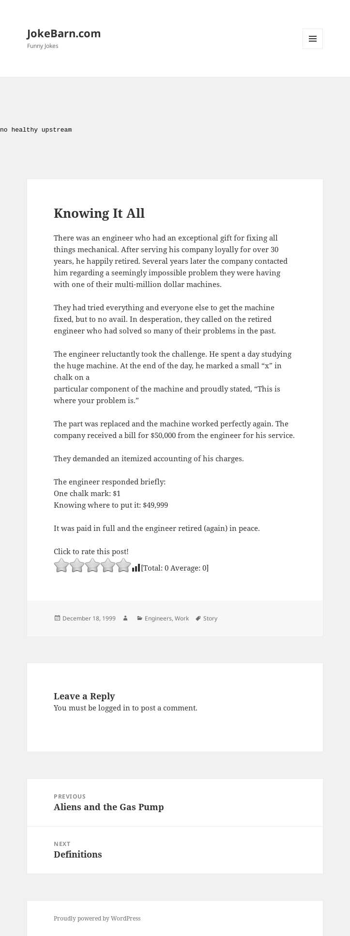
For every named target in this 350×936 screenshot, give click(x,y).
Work (182, 618)
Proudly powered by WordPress (97, 918)
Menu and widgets (313, 48)
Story (210, 618)
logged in (114, 707)
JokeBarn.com (64, 33)
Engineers (158, 618)
